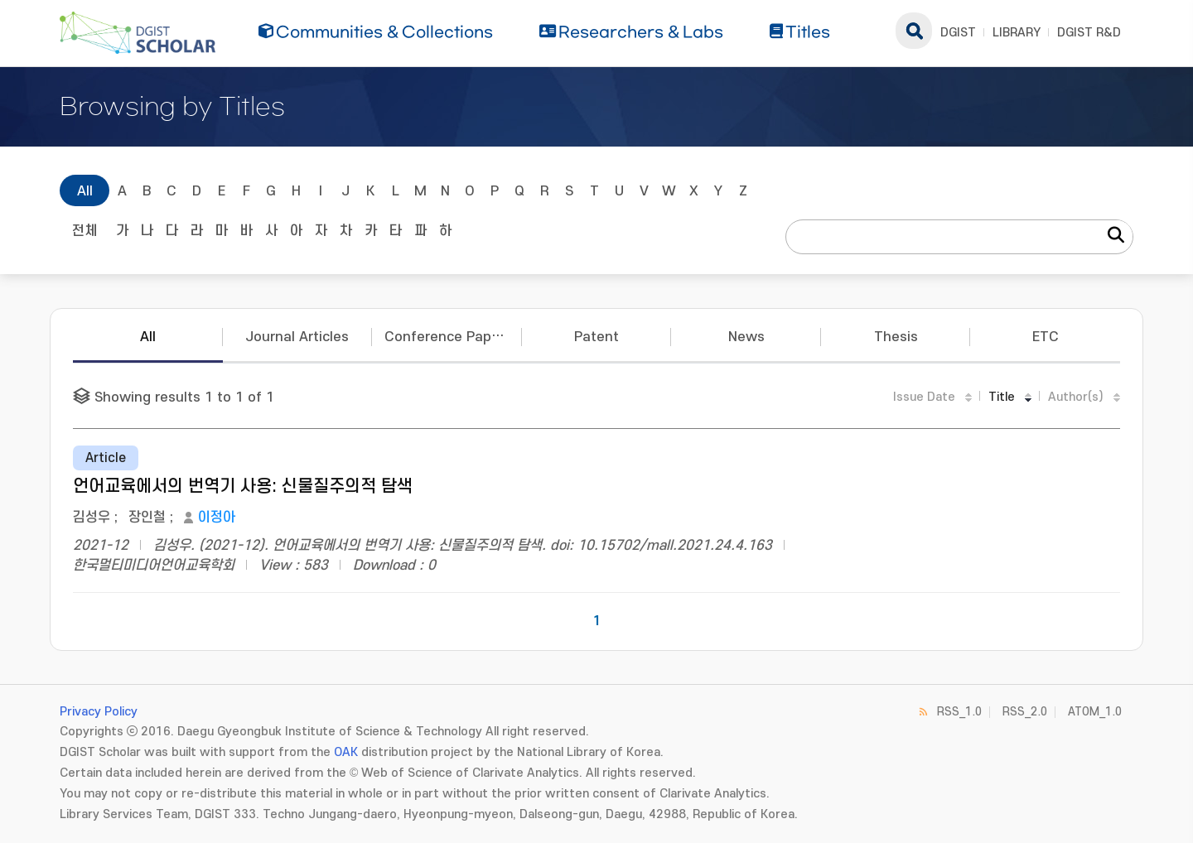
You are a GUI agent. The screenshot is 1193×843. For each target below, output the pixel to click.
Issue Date (924, 397)
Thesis (896, 337)
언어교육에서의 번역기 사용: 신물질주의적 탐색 (243, 486)
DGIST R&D (1089, 33)
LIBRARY (1017, 33)
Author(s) (1076, 397)
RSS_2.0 (1024, 712)
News (746, 337)
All (85, 191)
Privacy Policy (99, 712)
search (914, 30)
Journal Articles (297, 337)
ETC (1045, 337)
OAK (346, 752)
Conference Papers (448, 337)
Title (1001, 397)
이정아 (216, 517)
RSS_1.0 (959, 712)
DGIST (958, 33)
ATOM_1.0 (1095, 712)
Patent (596, 337)
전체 (84, 231)
